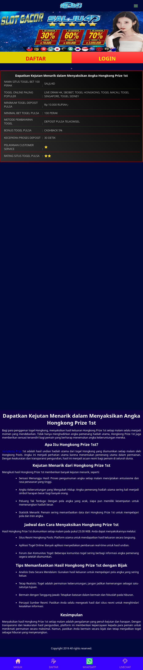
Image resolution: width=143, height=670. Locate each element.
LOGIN (107, 58)
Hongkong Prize (12, 451)
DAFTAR (36, 58)
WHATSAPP (89, 663)
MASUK (17, 663)
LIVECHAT (125, 663)
